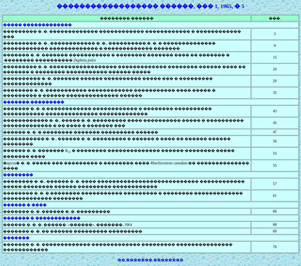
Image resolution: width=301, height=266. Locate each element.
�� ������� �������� (150, 260)
